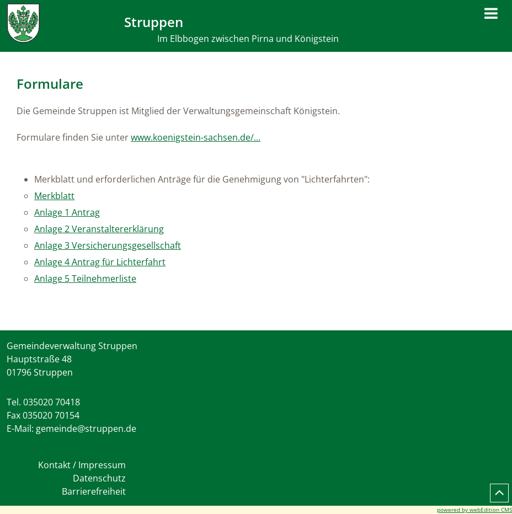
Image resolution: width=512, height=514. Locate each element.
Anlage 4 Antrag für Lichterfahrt (100, 262)
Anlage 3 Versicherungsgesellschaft (107, 245)
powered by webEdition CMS (474, 509)
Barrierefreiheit (94, 491)
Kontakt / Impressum (82, 465)
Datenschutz (99, 478)
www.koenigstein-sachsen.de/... (195, 137)
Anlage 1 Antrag (67, 212)
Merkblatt (54, 196)
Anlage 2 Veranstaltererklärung (99, 229)
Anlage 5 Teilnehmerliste (85, 278)
